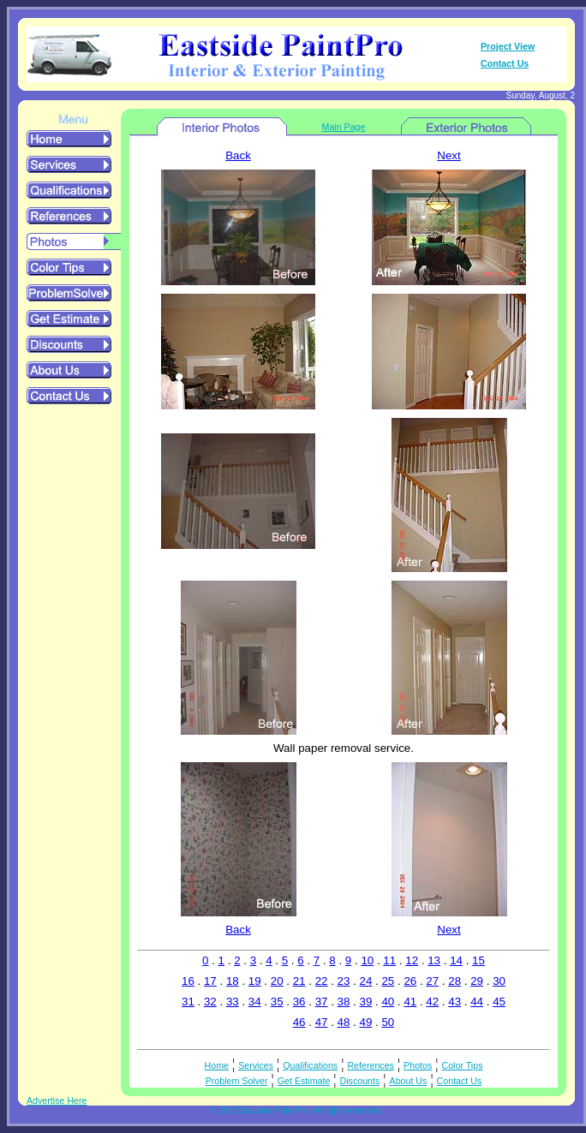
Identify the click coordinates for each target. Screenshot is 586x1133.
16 (188, 981)
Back (238, 155)
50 (387, 1022)
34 (254, 1001)
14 (456, 960)
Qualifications (310, 1065)
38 (344, 1001)
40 (387, 1001)
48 (344, 1022)
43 (454, 1001)
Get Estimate (304, 1081)
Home (217, 1065)
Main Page (344, 127)
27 (432, 981)
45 (499, 1001)
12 (411, 960)
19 (254, 981)
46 (299, 1022)
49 (366, 1022)
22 (321, 981)
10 (367, 960)
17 (210, 981)
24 (366, 981)
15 (478, 960)
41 (410, 1001)
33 (232, 1001)
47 (321, 1022)
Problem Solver (237, 1081)
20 (277, 981)
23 (344, 981)
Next (448, 155)
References (370, 1065)
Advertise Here (57, 1100)
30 (499, 981)
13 (434, 960)
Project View (508, 46)
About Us (409, 1081)
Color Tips (462, 1065)
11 (389, 960)
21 (299, 981)
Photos (418, 1065)
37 (321, 1001)
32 (210, 1001)
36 (299, 1001)
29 (476, 981)
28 (454, 981)
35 (277, 1001)
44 (476, 1001)
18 (232, 981)
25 (387, 981)
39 (366, 1001)
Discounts (360, 1081)
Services (255, 1065)
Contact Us (505, 63)
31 (188, 1001)
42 (432, 1001)
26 (410, 981)
